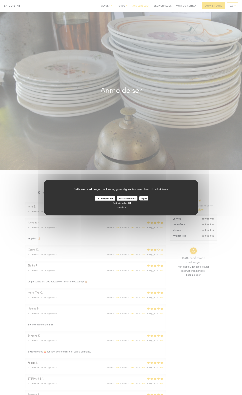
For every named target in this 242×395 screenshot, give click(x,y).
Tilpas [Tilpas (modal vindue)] (144, 198)
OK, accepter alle (105, 198)
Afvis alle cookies (127, 198)
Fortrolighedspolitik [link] (122, 203)
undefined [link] (121, 207)
